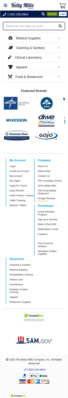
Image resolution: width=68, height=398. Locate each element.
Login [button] (63, 14)
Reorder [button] (52, 14)
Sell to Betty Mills (47, 185)
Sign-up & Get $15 (48, 219)
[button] (43, 14)
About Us (43, 166)
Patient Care (16, 279)
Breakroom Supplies (20, 302)
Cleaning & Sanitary (20, 264)
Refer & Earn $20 (47, 224)
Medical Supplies (19, 269)
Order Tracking (17, 200)
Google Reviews (46, 198)
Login (12, 166)
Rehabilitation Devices (21, 274)
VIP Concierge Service (50, 180)
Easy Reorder (17, 190)
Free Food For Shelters (45, 245)
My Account (16, 176)
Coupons (43, 234)
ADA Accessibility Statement (47, 192)
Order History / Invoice (21, 195)
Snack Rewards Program (46, 213)
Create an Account (19, 171)
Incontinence (16, 284)
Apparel (14, 297)
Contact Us (44, 176)
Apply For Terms (18, 185)
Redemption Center (48, 229)
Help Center (44, 171)
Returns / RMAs (18, 205)
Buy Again (15, 180)
